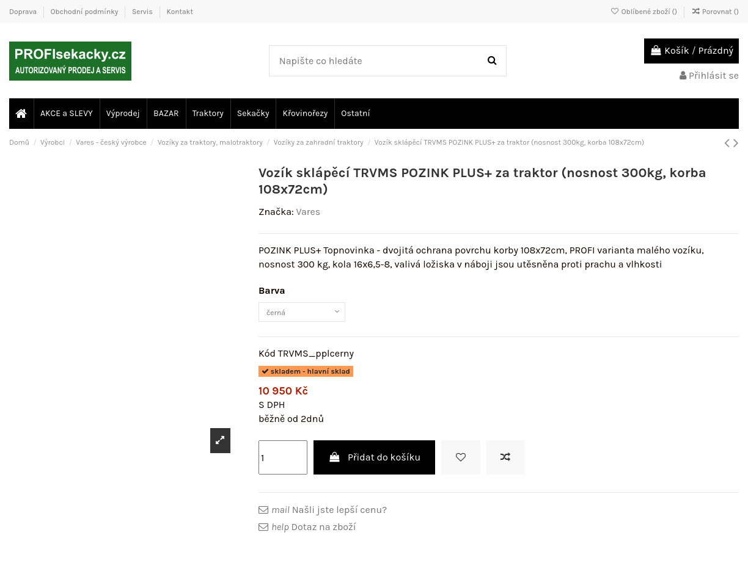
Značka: (276, 211)
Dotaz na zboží (313, 533)
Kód (267, 359)
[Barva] (315, 315)
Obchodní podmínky (85, 11)
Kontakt (179, 11)
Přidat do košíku (374, 463)
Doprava (23, 11)
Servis (143, 11)
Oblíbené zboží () (644, 11)
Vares (308, 211)
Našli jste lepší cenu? (329, 516)
